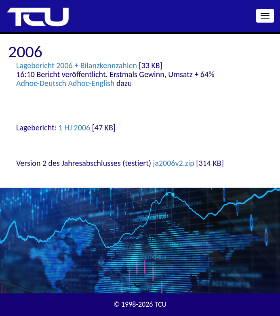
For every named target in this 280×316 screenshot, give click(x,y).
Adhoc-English (91, 83)
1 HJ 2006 (75, 127)
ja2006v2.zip (173, 163)
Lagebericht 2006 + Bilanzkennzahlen (76, 65)
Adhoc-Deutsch (41, 83)
